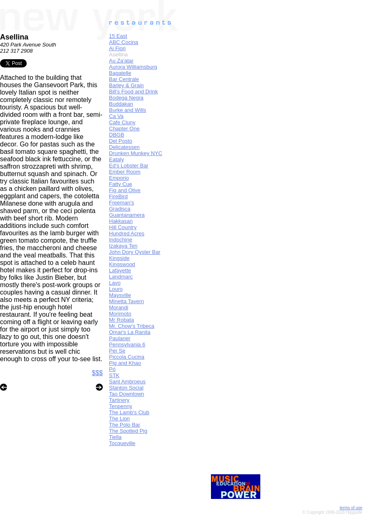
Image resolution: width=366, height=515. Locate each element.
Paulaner (119, 338)
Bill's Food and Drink (133, 91)
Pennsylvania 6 (127, 344)
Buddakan (121, 104)
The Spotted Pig (128, 431)
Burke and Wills (127, 110)
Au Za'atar (121, 61)
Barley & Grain (126, 85)
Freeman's (121, 203)
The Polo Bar (124, 425)
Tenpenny (120, 406)
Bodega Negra (126, 98)
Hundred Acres (126, 233)
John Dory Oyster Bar (134, 252)
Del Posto (120, 141)
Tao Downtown (126, 394)
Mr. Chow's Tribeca (131, 326)
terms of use (351, 508)
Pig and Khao (125, 363)
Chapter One (124, 128)
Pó (112, 369)
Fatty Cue (120, 184)
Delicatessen (124, 147)
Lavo (114, 283)
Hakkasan (121, 221)
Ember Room (125, 172)
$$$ (97, 372)
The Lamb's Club (129, 412)
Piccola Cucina (126, 357)
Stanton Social (126, 388)
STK (114, 375)
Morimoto (120, 314)
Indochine (120, 240)
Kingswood (122, 264)
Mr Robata (121, 320)
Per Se (117, 351)
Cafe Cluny (122, 122)
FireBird (118, 196)
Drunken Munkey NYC (135, 153)
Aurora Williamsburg (133, 67)
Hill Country (123, 227)
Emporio (119, 178)
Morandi (118, 307)
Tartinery (119, 400)
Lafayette (120, 270)
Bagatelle (120, 73)
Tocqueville (122, 443)
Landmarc (121, 277)
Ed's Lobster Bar (128, 165)
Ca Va (116, 116)
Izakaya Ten (123, 246)
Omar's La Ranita (130, 332)
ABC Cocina (123, 42)
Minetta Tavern (126, 301)
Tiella (115, 437)
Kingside (119, 258)
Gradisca (119, 209)
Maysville (120, 295)
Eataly (116, 159)
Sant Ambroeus (127, 381)
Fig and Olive (125, 190)
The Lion (119, 418)
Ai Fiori (117, 48)
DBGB (116, 135)
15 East (118, 36)
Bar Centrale (124, 79)
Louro (116, 289)
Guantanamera (127, 215)
